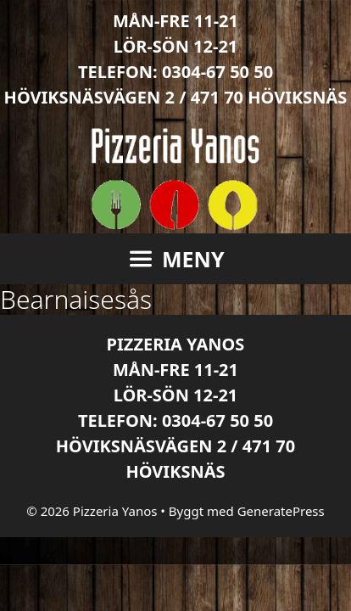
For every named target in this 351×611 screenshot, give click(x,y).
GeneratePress (281, 510)
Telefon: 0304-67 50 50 (175, 71)
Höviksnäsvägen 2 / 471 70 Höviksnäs (176, 97)
